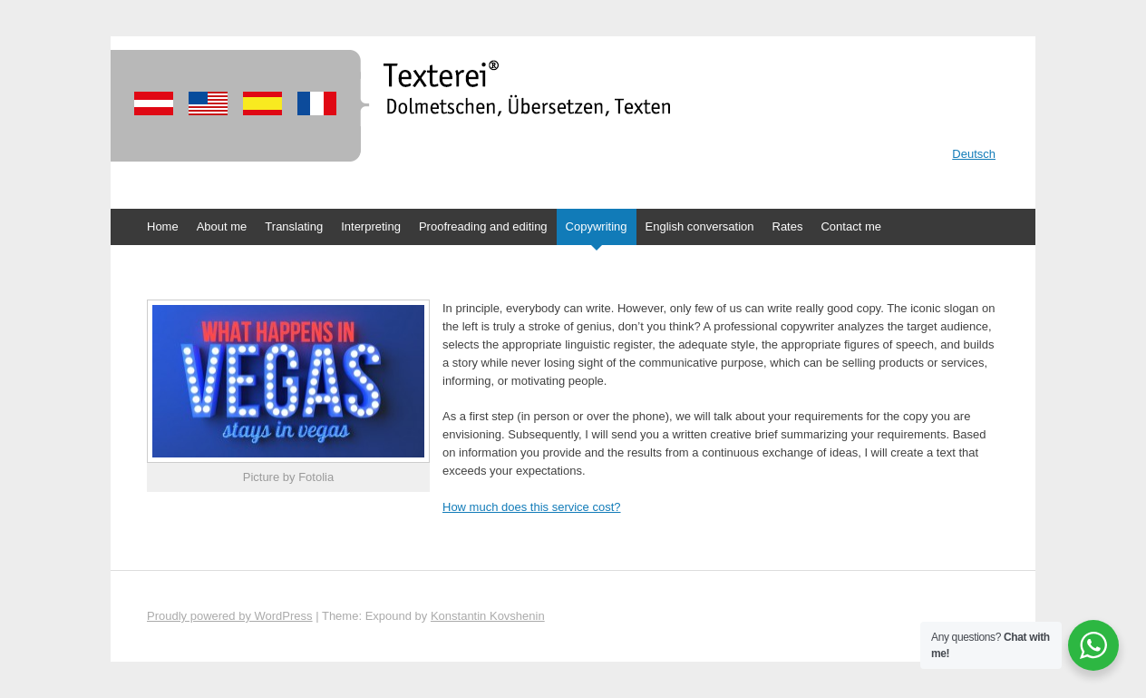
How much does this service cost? (531, 507)
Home (163, 226)
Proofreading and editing (483, 226)
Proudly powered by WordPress (230, 616)
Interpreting (371, 226)
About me (222, 226)
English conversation (700, 226)
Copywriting (596, 226)
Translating (294, 226)
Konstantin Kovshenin (488, 616)
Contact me (850, 226)
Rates (787, 226)
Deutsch (973, 154)
